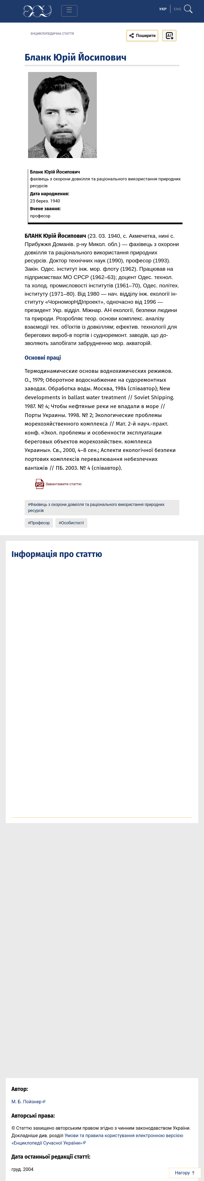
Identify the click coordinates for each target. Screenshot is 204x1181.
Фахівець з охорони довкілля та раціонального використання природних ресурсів (96, 507)
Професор (40, 523)
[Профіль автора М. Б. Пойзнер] (28, 1101)
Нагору (185, 1173)
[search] (188, 6)
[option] (177, 9)
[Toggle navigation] (69, 11)
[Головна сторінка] (37, 10)
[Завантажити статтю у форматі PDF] (58, 483)
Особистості (72, 523)
